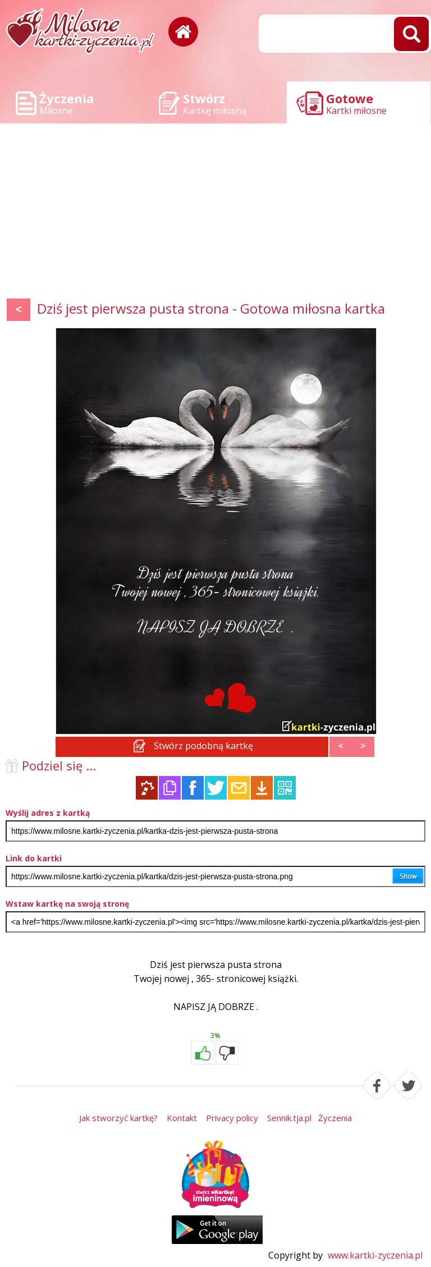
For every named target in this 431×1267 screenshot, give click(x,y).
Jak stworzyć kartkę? (118, 1117)
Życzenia (335, 1117)
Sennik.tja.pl (289, 1117)
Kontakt (182, 1117)
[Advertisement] (215, 213)
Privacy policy (232, 1117)
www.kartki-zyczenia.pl (375, 1255)
